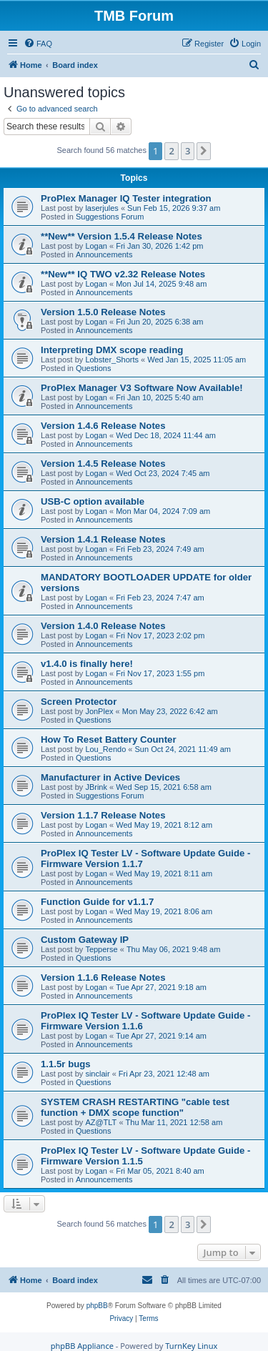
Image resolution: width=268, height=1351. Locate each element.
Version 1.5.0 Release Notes (103, 312)
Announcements (104, 254)
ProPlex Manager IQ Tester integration (126, 198)
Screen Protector (78, 701)
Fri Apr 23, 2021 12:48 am (164, 1073)
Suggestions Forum (110, 216)
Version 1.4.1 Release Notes (103, 539)
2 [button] (171, 150)
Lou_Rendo (105, 749)
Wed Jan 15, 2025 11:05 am (196, 359)
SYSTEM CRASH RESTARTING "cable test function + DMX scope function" (135, 1107)
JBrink (96, 787)
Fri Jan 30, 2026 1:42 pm (159, 246)
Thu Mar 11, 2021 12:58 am (174, 1122)
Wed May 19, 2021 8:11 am (164, 873)
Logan (96, 246)
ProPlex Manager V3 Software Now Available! (142, 387)
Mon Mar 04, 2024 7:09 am (163, 511)
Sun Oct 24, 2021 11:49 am (183, 749)
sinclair (97, 1073)
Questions (93, 368)
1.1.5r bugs (66, 1064)
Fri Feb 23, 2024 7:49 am (160, 549)
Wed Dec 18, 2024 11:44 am (166, 435)
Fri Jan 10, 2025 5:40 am (159, 397)
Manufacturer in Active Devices (110, 777)
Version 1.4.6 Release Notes (103, 425)
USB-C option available (92, 501)
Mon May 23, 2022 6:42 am (170, 711)
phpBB (97, 1306)
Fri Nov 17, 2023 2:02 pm (160, 635)
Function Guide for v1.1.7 (97, 901)
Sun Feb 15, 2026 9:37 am (173, 208)
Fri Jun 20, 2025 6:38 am (159, 321)
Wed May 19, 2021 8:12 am (164, 825)
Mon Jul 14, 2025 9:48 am (161, 283)
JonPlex (99, 711)
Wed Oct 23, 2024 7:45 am (162, 473)
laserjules (101, 208)
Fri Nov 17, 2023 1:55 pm (160, 673)
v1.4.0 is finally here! (87, 663)
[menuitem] (38, 43)
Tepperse (101, 949)
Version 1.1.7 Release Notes (103, 815)
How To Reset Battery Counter (109, 739)
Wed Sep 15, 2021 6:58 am (164, 787)
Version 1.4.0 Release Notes (103, 625)
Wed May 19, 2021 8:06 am (164, 911)
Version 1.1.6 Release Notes (103, 977)
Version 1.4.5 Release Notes (103, 463)
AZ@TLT (100, 1122)
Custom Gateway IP (85, 939)
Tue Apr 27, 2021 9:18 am (161, 987)
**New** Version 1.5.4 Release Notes (121, 236)
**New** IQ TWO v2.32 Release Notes (123, 274)
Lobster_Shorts (112, 359)
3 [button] (187, 150)
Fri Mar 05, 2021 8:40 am (160, 1171)
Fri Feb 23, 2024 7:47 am (160, 597)
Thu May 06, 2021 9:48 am (173, 949)
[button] (204, 150)
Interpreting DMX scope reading (112, 350)
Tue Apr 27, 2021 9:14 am (161, 1035)
